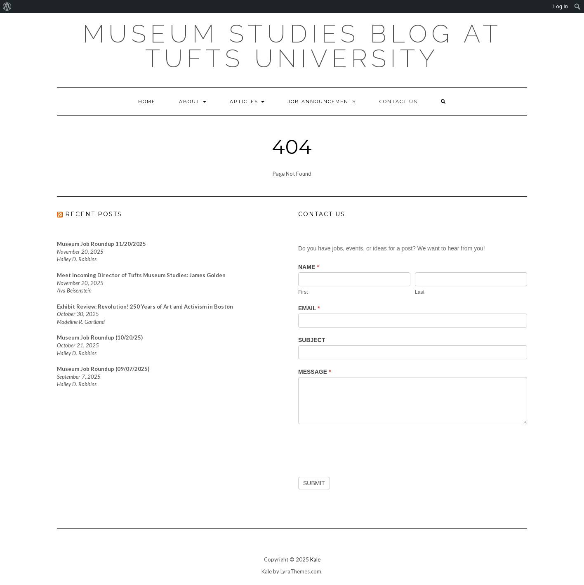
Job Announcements (322, 101)
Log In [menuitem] (560, 6)
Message (314, 371)
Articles (247, 101)
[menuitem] (7, 6)
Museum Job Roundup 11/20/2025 (101, 244)
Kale (315, 559)
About (192, 101)
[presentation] (361, 448)
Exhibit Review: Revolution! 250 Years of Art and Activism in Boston (145, 306)
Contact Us (398, 101)
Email (309, 308)
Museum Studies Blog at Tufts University (292, 46)
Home (146, 101)
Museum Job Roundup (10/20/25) (100, 337)
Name (308, 267)
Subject (311, 340)
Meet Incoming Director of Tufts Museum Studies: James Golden (141, 275)
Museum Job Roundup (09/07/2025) (103, 369)
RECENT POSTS (93, 214)
